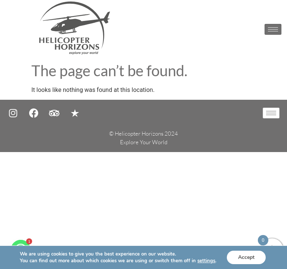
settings (206, 260)
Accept (246, 257)
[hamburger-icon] (273, 29)
